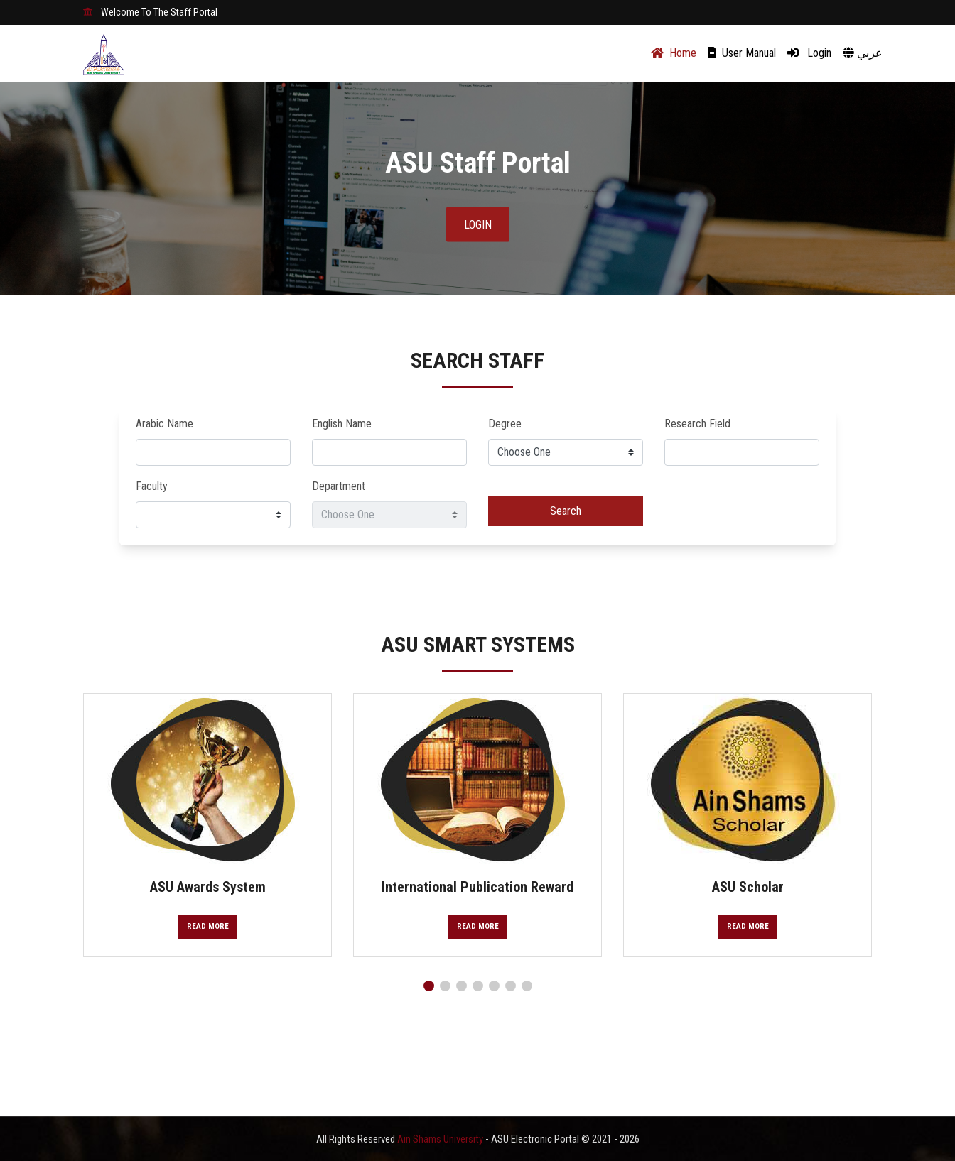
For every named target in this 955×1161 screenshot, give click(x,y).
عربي (863, 53)
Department (338, 486)
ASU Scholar (748, 886)
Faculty (152, 486)
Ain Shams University (441, 1139)
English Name (342, 423)
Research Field (697, 423)
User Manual (742, 53)
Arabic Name (164, 423)
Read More (208, 926)
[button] (428, 986)
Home (673, 53)
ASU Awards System (208, 886)
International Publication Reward (477, 886)
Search (565, 511)
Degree (505, 423)
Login (809, 53)
